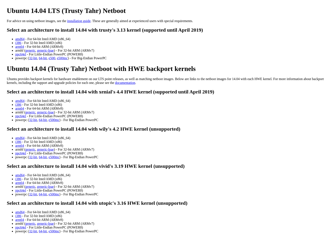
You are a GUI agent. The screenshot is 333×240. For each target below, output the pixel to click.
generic (30, 50)
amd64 (20, 39)
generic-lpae (45, 50)
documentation (125, 83)
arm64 (19, 46)
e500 (52, 58)
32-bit (33, 58)
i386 (18, 43)
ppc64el (20, 54)
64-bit (43, 58)
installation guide (79, 21)
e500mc (62, 58)
